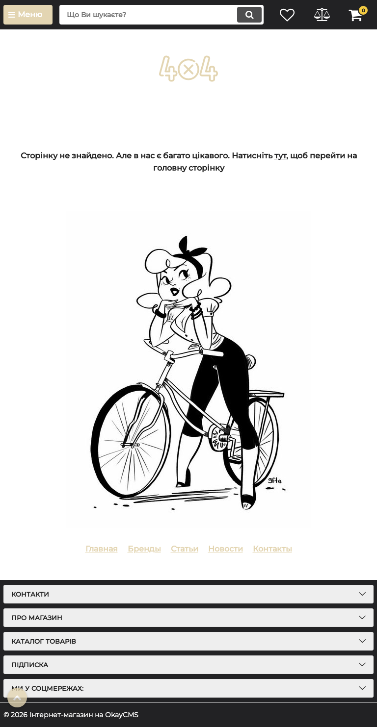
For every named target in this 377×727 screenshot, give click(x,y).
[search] (161, 15)
